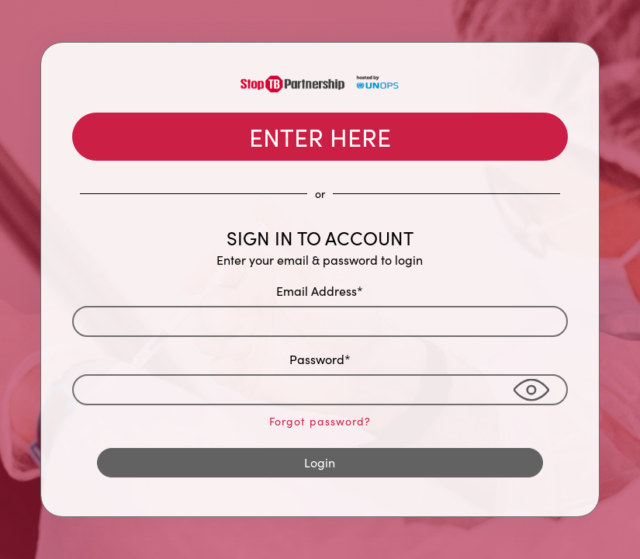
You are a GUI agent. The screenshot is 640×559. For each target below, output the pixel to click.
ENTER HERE (320, 137)
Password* (320, 359)
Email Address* (319, 291)
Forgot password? (320, 421)
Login (319, 462)
